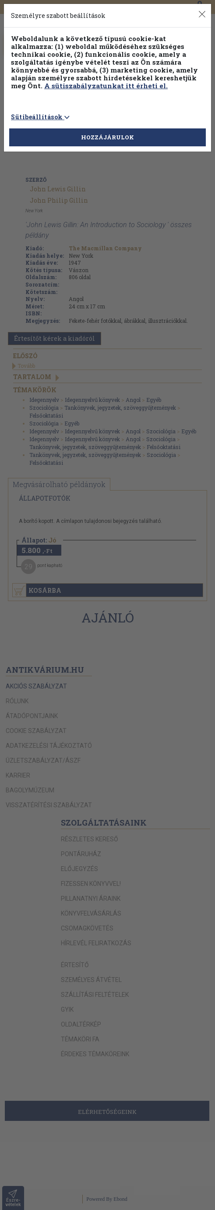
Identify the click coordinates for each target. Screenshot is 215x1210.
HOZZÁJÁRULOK (107, 137)
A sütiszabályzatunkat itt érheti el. (106, 85)
